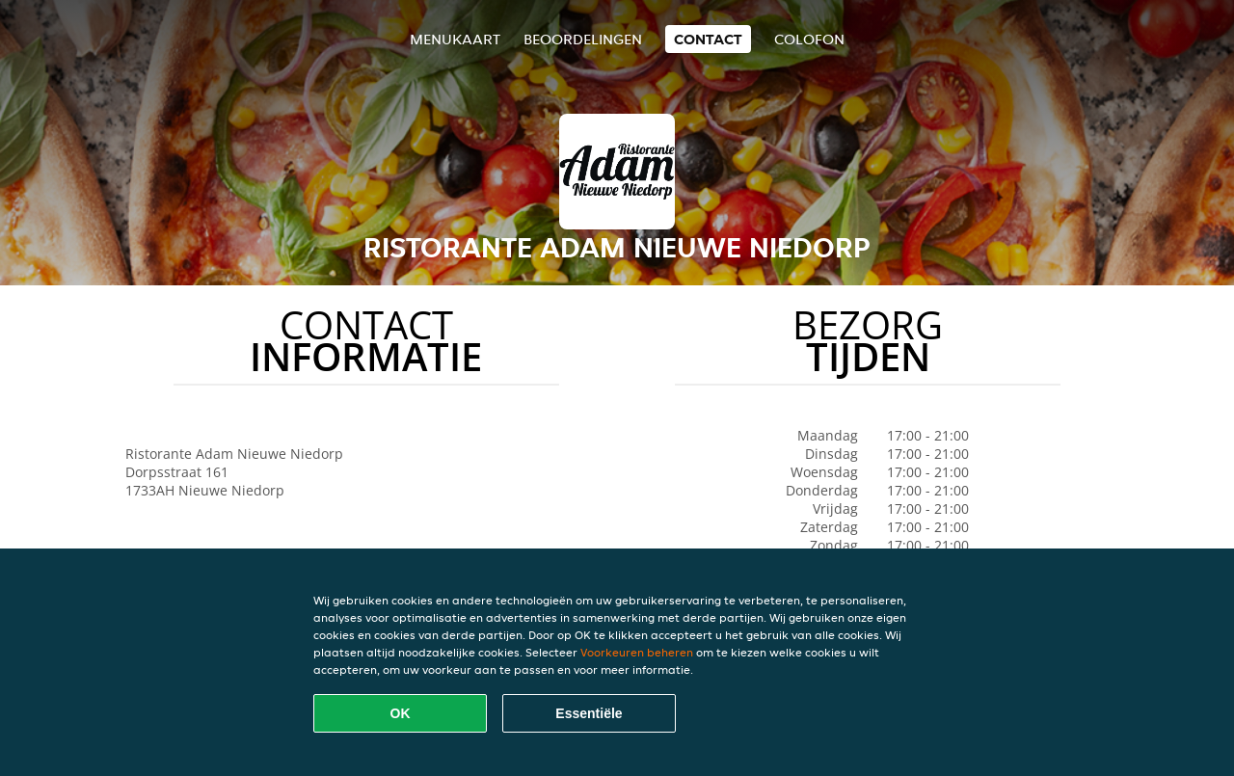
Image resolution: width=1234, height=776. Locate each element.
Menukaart (455, 39)
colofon (809, 39)
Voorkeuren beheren (636, 652)
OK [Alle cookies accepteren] (400, 713)
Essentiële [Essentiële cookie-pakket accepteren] (588, 713)
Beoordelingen (582, 39)
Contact (708, 39)
